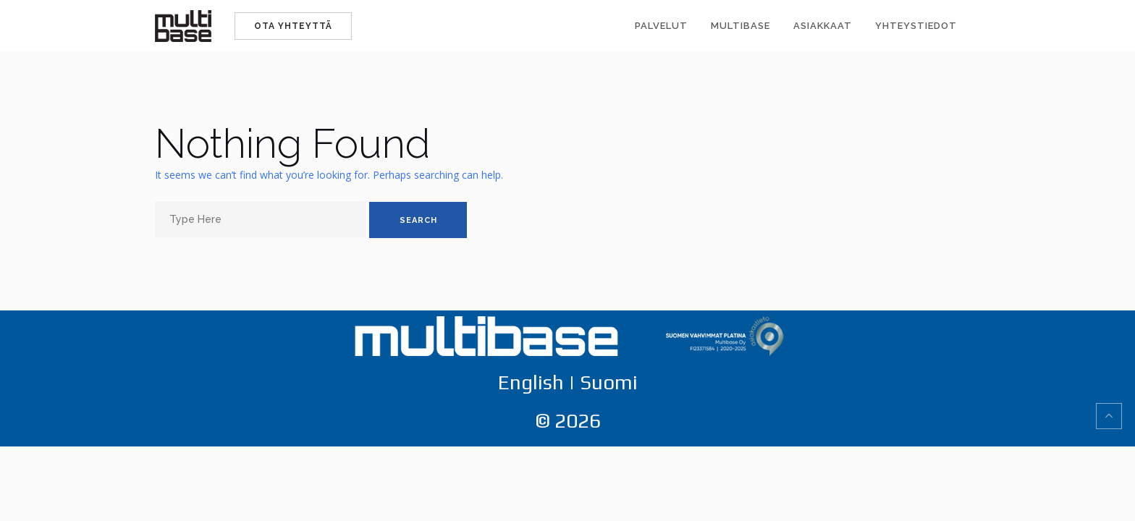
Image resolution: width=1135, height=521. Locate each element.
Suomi (609, 382)
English (531, 382)
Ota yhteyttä (293, 26)
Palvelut (661, 25)
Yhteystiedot (916, 25)
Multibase (740, 25)
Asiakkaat (822, 25)
